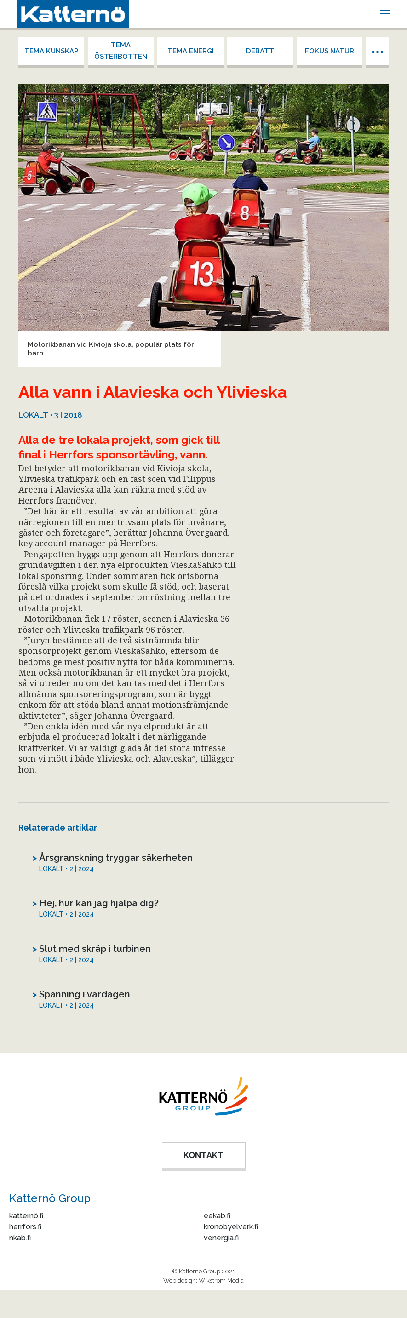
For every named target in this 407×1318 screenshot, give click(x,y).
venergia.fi (221, 1237)
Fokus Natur (329, 51)
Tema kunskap (51, 51)
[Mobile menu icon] (384, 13)
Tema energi (190, 51)
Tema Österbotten (120, 51)
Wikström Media (221, 1280)
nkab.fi (20, 1237)
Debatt (260, 51)
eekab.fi (217, 1215)
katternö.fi (26, 1215)
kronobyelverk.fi (231, 1226)
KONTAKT (203, 1155)
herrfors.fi (25, 1226)
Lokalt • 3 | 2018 (50, 414)
